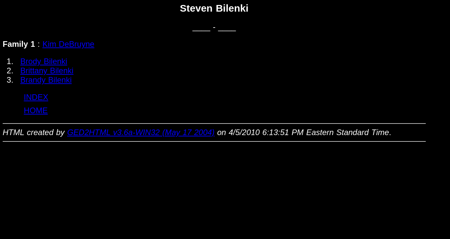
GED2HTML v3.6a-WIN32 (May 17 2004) (141, 132)
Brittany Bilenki (47, 70)
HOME (36, 110)
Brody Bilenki (43, 61)
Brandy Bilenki (46, 79)
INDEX (36, 97)
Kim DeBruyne (68, 44)
